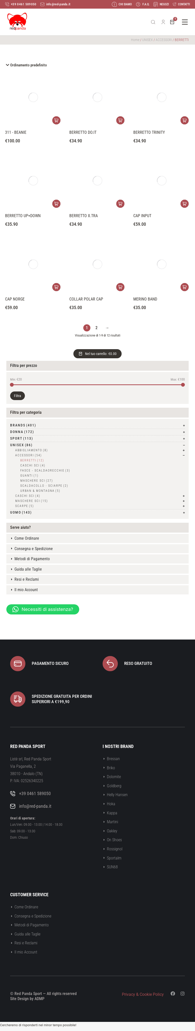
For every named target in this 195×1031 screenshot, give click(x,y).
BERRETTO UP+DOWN (23, 215)
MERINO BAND (145, 299)
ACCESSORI (164, 40)
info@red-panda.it (35, 806)
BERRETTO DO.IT (82, 132)
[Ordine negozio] (97, 65)
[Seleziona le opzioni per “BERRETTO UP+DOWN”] (56, 204)
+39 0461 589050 (35, 793)
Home (135, 40)
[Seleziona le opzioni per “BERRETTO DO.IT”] (120, 120)
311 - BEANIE (15, 132)
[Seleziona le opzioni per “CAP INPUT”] (185, 204)
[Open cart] (172, 22)
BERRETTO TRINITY (149, 132)
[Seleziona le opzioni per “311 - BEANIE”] (56, 120)
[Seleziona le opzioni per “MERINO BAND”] (185, 287)
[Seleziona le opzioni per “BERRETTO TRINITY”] (185, 120)
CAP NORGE (15, 299)
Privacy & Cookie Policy (143, 994)
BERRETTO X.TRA (83, 215)
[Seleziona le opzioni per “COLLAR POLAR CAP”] (120, 287)
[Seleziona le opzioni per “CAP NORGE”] (56, 287)
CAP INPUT (142, 215)
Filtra (17, 396)
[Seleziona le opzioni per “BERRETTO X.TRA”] (120, 204)
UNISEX (147, 40)
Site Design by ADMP (27, 998)
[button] (42, 609)
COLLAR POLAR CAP (86, 299)
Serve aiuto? (20, 527)
